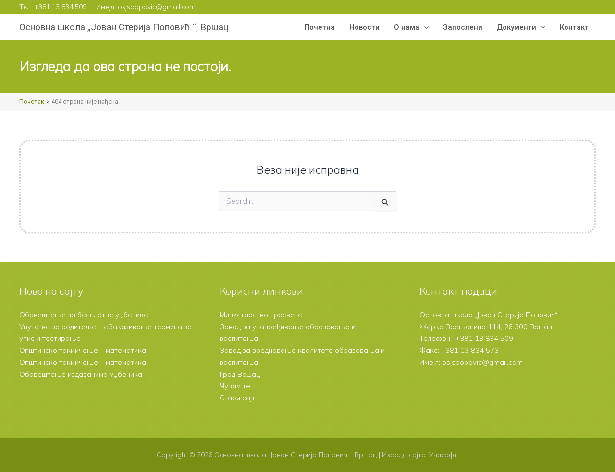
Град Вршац (240, 374)
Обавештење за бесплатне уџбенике (83, 314)
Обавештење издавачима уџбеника (81, 374)
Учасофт (443, 454)
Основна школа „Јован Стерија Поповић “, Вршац (124, 27)
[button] (424, 27)
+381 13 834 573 (470, 350)
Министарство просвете (261, 314)
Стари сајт (237, 397)
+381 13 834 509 (60, 6)
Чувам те (235, 385)
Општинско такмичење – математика (83, 350)
